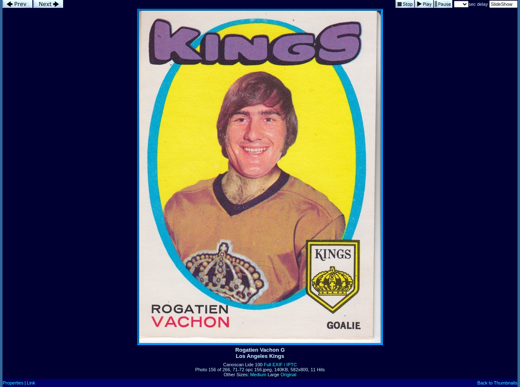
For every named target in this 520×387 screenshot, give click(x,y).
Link (31, 382)
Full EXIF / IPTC (280, 364)
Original (289, 374)
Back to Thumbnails (497, 382)
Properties (12, 382)
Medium (258, 374)
